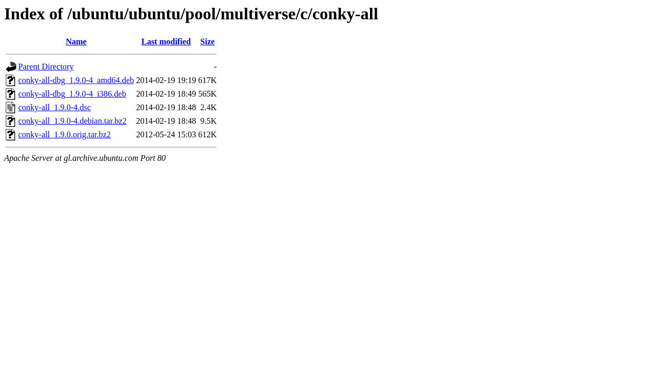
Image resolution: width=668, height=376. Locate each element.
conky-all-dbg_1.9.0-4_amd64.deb (76, 80)
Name (76, 41)
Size (207, 41)
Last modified (166, 41)
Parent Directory (46, 66)
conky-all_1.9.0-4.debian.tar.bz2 (72, 120)
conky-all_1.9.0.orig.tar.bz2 (64, 134)
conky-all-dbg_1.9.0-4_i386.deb (72, 93)
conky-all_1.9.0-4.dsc (54, 107)
